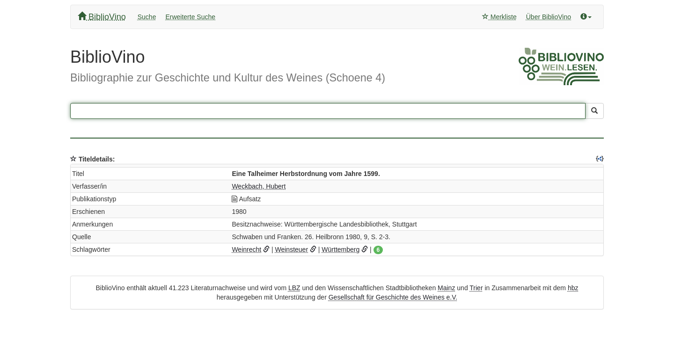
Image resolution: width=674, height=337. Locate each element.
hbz (573, 288)
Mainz (446, 288)
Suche (147, 17)
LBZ (294, 288)
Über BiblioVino (548, 17)
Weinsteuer (291, 249)
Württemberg (340, 249)
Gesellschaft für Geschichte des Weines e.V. (393, 297)
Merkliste (499, 17)
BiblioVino (102, 17)
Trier (476, 288)
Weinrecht (246, 249)
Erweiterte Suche (190, 17)
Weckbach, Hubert (259, 186)
